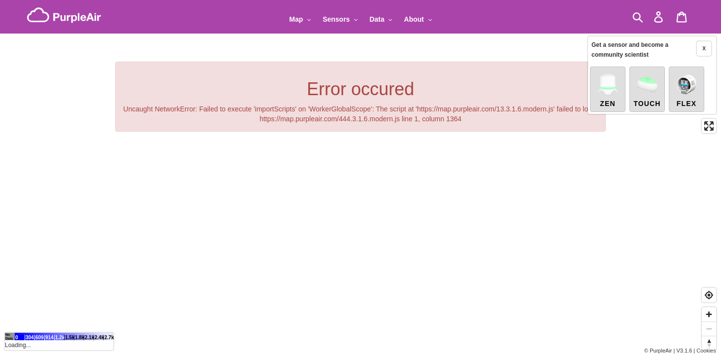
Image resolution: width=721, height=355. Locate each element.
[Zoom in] (709, 314)
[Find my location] (709, 295)
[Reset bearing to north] (709, 343)
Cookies (706, 351)
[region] (360, 177)
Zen (607, 89)
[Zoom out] (709, 328)
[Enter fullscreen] (709, 126)
